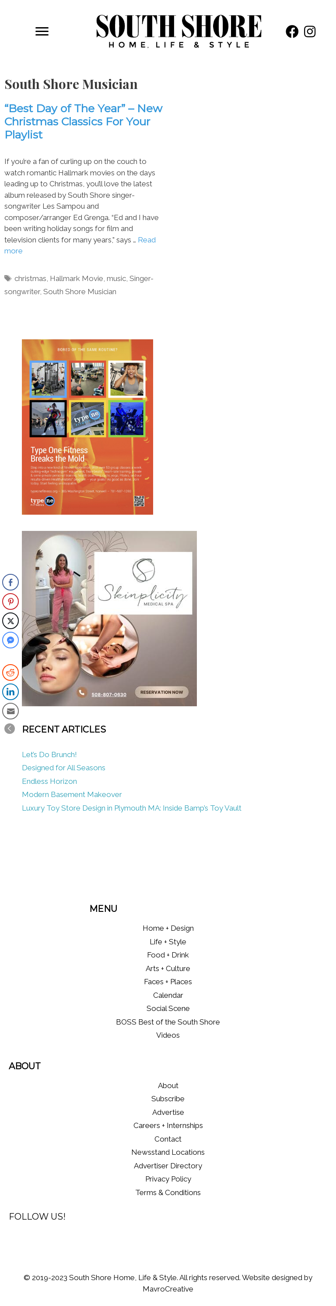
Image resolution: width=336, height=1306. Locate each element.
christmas (30, 278)
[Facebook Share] (10, 582)
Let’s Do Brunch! (49, 754)
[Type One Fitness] (87, 512)
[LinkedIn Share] (10, 691)
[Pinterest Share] (10, 601)
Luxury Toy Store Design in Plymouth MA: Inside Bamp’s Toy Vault (132, 808)
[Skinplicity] (109, 703)
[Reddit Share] (10, 672)
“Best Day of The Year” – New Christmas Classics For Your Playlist (83, 121)
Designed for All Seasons (63, 767)
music (116, 278)
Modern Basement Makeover (72, 794)
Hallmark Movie (76, 278)
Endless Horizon (49, 781)
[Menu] (42, 31)
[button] (292, 31)
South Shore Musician (79, 291)
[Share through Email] (10, 711)
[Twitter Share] (10, 620)
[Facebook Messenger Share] (10, 640)
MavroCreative (168, 1289)
